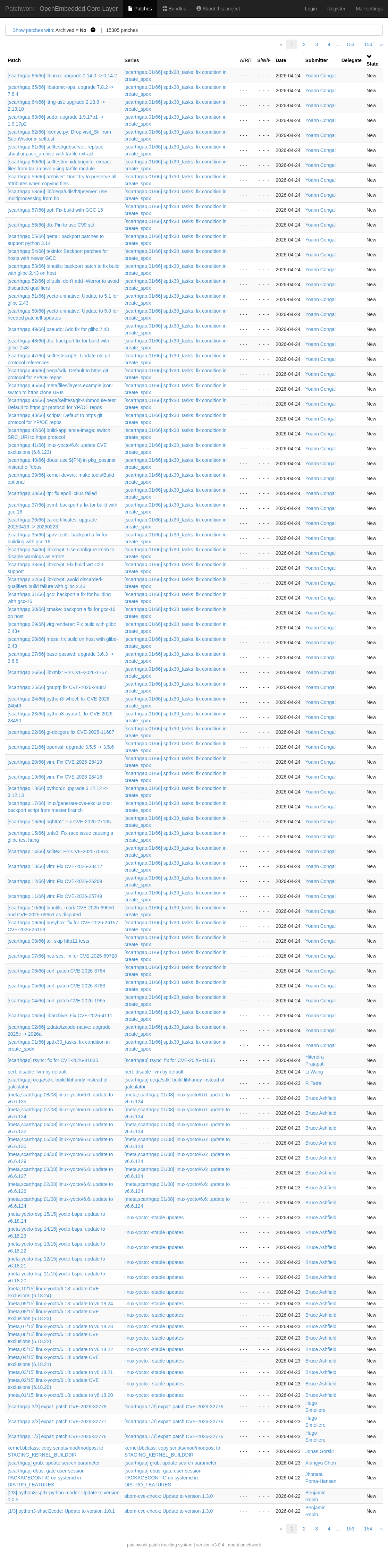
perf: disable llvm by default (37, 1072)
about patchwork (244, 1544)
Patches (140, 8)
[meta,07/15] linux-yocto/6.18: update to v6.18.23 (60, 1326)
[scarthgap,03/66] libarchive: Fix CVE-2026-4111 (60, 1015)
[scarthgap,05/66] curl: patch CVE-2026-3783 (56, 985)
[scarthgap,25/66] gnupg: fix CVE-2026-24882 (57, 687)
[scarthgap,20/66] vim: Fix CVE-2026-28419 (55, 762)
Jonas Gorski (319, 1451)
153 (350, 44)
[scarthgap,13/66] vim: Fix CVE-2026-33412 (55, 866)
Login (311, 8)
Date (281, 60)
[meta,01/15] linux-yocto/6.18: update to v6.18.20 (60, 1395)
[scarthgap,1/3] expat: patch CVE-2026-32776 (174, 1406)
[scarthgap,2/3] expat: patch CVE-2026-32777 (57, 1421)
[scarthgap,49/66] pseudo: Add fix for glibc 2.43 (58, 329)
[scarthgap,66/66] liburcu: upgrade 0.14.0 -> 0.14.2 (62, 75)
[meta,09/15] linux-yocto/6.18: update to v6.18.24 (60, 1303)
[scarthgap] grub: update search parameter (54, 1463)
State (372, 64)
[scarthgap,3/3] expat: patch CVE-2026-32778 (57, 1406)
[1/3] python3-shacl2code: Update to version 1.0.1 (61, 1511)
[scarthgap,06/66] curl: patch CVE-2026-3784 (56, 971)
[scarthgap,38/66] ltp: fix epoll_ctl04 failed (52, 493)
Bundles (174, 8)
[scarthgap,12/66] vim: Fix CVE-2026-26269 (55, 881)
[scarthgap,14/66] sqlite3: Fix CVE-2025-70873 (58, 851)
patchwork (137, 1544)
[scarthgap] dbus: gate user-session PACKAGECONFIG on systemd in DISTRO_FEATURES (46, 1477)
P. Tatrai (313, 1083)
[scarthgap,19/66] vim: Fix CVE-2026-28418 (55, 777)
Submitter (316, 60)
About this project (218, 8)
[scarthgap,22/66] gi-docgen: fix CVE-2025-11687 (61, 732)
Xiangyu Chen (320, 1463)
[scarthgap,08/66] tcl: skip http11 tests (48, 941)
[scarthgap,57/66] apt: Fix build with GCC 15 (55, 210)
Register (336, 8)
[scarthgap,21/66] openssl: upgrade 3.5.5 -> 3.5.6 (61, 747)
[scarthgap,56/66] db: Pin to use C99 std (51, 225)
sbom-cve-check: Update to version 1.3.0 (169, 1496)
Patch (14, 60)
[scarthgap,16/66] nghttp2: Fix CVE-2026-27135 (59, 821)
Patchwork (19, 8)
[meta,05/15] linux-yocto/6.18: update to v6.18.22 (60, 1349)
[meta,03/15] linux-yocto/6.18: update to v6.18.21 (60, 1372)
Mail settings (369, 8)
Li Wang (314, 1072)
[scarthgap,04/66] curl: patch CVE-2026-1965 (56, 1000)
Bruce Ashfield (321, 1098)
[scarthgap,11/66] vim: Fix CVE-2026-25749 (55, 896)
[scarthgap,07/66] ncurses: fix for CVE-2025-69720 (62, 956)
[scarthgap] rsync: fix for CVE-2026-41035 (53, 1060)
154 (368, 44)
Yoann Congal (320, 75)
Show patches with (32, 30)
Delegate (351, 60)
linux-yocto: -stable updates (154, 1217)
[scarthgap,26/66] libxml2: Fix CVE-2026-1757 (57, 672)
